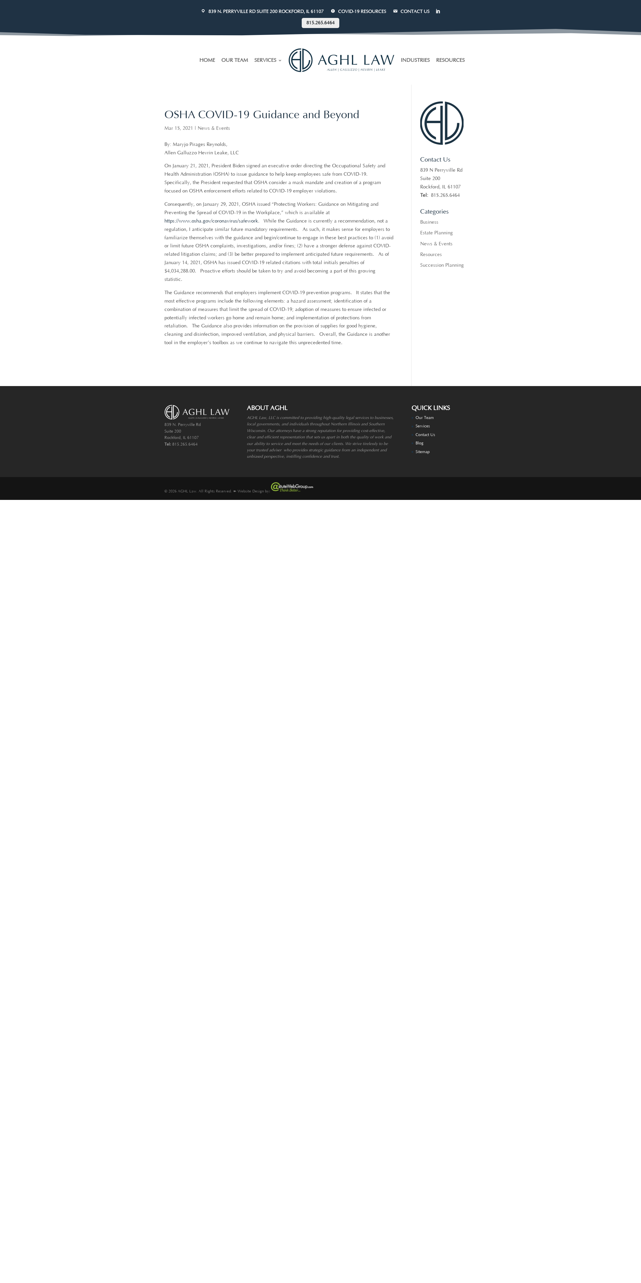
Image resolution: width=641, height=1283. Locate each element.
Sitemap (423, 452)
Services (423, 426)
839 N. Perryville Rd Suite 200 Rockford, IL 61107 (262, 11)
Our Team (425, 418)
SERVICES (265, 60)
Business (429, 222)
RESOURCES (450, 60)
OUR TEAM (234, 60)
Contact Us (425, 435)
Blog (419, 443)
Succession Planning (442, 265)
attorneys (284, 431)
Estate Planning (436, 233)
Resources (431, 254)
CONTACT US (410, 11)
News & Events (214, 128)
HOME (207, 60)
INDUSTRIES (415, 60)
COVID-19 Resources (358, 11)
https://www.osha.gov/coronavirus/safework (211, 221)
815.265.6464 (320, 22)
